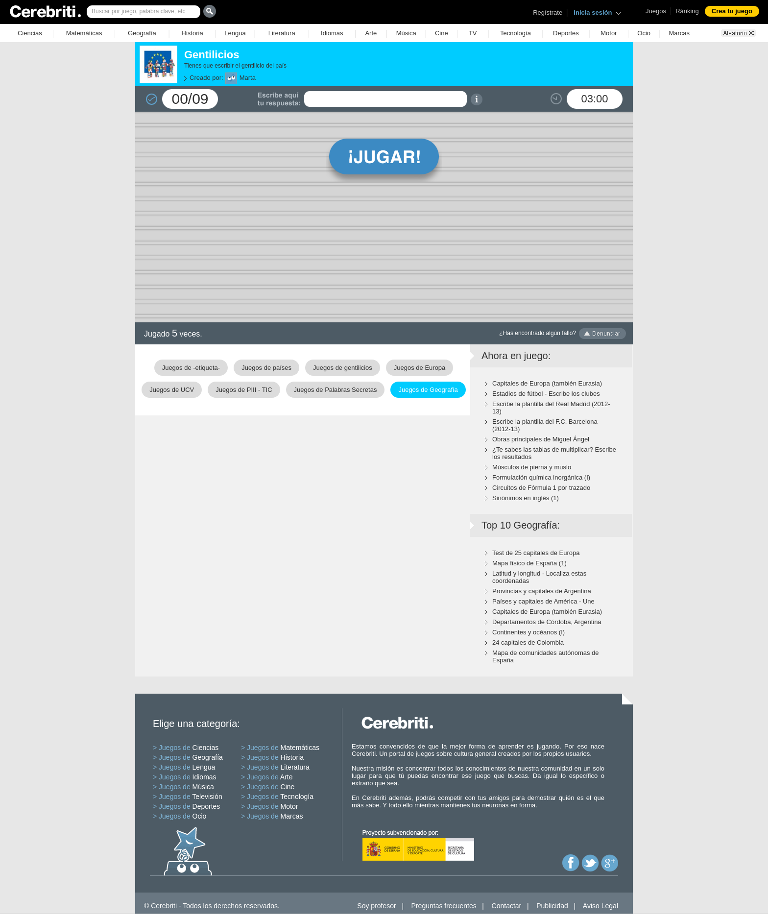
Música (406, 33)
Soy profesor (376, 906)
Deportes (566, 33)
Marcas (679, 33)
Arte (371, 33)
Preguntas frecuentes (444, 906)
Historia (192, 33)
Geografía (142, 33)
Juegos (656, 11)
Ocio (643, 33)
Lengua (234, 33)
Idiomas (332, 33)
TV (473, 33)
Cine (441, 33)
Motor (608, 33)
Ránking (687, 11)
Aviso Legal (600, 906)
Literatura (281, 33)
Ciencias (30, 33)
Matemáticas (84, 33)
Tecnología (515, 33)
